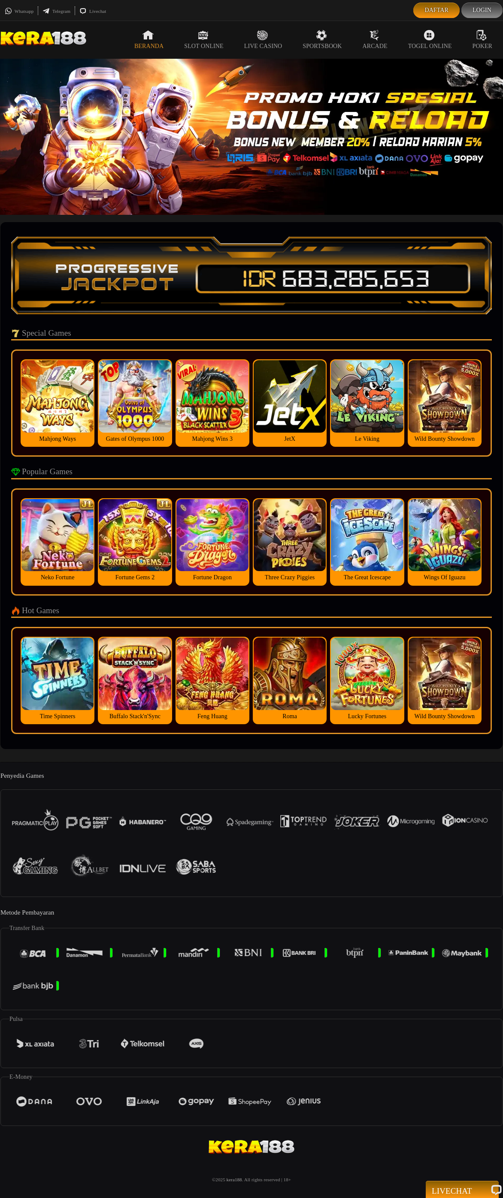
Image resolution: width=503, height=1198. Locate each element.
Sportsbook (322, 39)
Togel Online (430, 39)
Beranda (149, 39)
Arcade (375, 39)
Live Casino (263, 39)
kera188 (234, 1179)
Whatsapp (19, 11)
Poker (482, 39)
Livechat (92, 11)
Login (482, 10)
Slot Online (203, 39)
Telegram (56, 11)
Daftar (436, 10)
